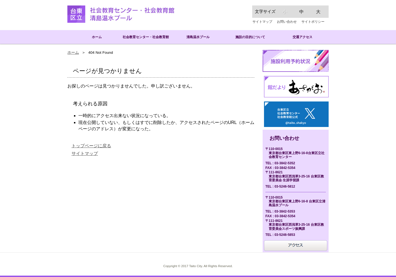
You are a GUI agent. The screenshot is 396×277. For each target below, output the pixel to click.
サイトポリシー (312, 22)
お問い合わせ (287, 22)
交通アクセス (302, 37)
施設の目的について (250, 37)
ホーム (93, 37)
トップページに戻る (91, 145)
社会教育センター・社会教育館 (146, 37)
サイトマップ (262, 22)
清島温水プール (198, 37)
